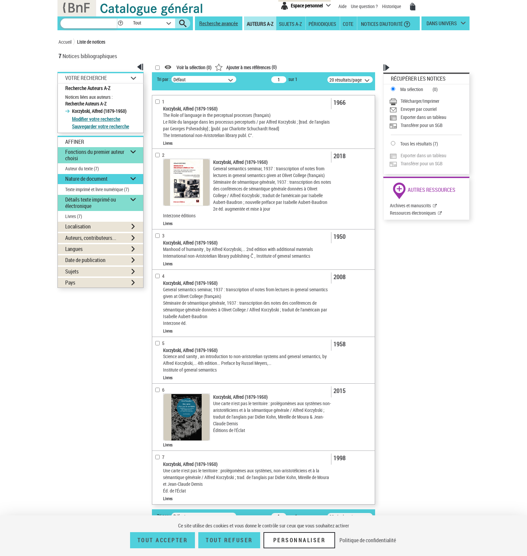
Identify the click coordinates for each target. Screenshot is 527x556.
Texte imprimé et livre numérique (97, 189)
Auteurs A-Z (260, 23)
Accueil (65, 42)
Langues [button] (74, 249)
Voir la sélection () (193, 67)
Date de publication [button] (85, 260)
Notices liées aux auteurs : (89, 97)
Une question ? (364, 6)
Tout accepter (162, 540)
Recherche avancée (218, 23)
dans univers (442, 25)
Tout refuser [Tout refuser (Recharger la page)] (229, 540)
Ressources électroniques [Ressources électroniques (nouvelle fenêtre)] (413, 213)
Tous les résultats (416, 143)
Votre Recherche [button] (86, 78)
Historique (392, 6)
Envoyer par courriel (419, 109)
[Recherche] (88, 23)
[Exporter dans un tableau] (425, 117)
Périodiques (322, 23)
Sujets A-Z (290, 23)
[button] (120, 23)
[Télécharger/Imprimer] (425, 101)
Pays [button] (70, 282)
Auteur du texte (82, 168)
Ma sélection (411, 89)
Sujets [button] (72, 271)
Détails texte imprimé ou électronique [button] (90, 203)
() (246, 67)
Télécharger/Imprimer (420, 101)
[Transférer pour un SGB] (425, 125)
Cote (348, 23)
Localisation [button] (78, 226)
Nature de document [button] (86, 178)
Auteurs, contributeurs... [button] (90, 238)
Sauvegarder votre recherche (100, 126)
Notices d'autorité (381, 23)
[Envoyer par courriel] (425, 109)
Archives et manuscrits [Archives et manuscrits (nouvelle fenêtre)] (410, 205)
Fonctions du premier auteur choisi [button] (94, 155)
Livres (73, 216)
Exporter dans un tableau (423, 117)
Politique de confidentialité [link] (367, 540)
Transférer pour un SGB (422, 125)
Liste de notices (91, 42)
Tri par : (163, 79)
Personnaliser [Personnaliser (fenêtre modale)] (299, 540)
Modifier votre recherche (96, 119)
